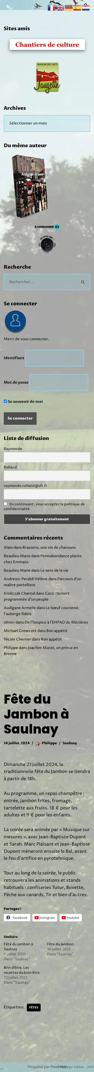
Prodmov (58, 1067)
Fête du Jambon (60, 944)
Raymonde (13, 448)
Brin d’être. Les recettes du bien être (22, 970)
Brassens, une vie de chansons (49, 547)
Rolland (10, 467)
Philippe (49, 743)
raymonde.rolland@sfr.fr (25, 485)
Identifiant (14, 357)
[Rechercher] (40, 282)
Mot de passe (16, 382)
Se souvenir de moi (23, 401)
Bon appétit (56, 631)
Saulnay (70, 743)
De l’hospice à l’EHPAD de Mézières (56, 622)
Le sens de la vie (54, 570)
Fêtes (33, 1007)
